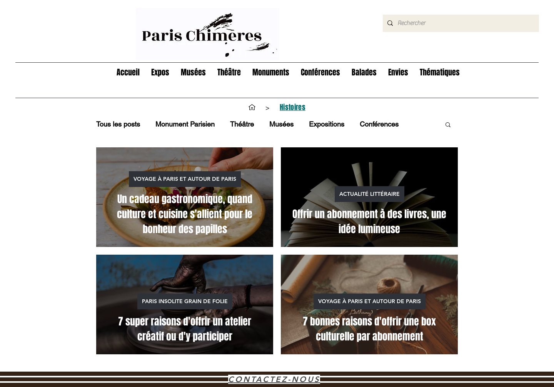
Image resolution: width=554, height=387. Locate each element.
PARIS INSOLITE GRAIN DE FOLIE (185, 301)
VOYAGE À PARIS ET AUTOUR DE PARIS (184, 178)
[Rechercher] (460, 23)
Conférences (379, 124)
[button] (160, 72)
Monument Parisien (185, 124)
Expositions (326, 124)
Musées (281, 124)
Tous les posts (118, 124)
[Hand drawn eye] (207, 34)
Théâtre (242, 124)
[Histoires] (292, 107)
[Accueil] (252, 107)
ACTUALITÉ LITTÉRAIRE (369, 193)
